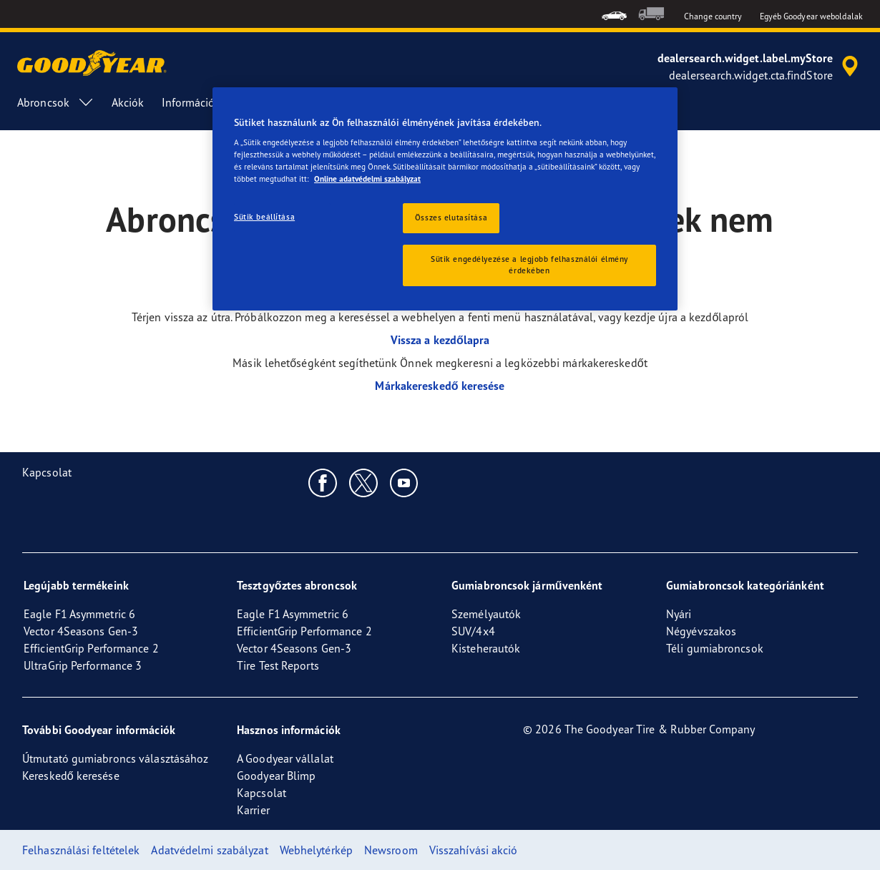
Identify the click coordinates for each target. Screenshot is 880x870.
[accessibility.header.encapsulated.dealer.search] (760, 66)
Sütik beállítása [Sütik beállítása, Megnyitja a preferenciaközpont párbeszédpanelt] (264, 217)
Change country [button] (713, 16)
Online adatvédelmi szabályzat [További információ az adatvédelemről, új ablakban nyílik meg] (367, 179)
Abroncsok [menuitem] (55, 102)
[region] (445, 199)
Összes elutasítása (451, 217)
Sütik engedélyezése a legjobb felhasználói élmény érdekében (529, 264)
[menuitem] (614, 14)
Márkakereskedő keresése (439, 385)
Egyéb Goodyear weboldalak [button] (812, 16)
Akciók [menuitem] (128, 102)
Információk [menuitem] (204, 102)
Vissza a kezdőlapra (440, 340)
